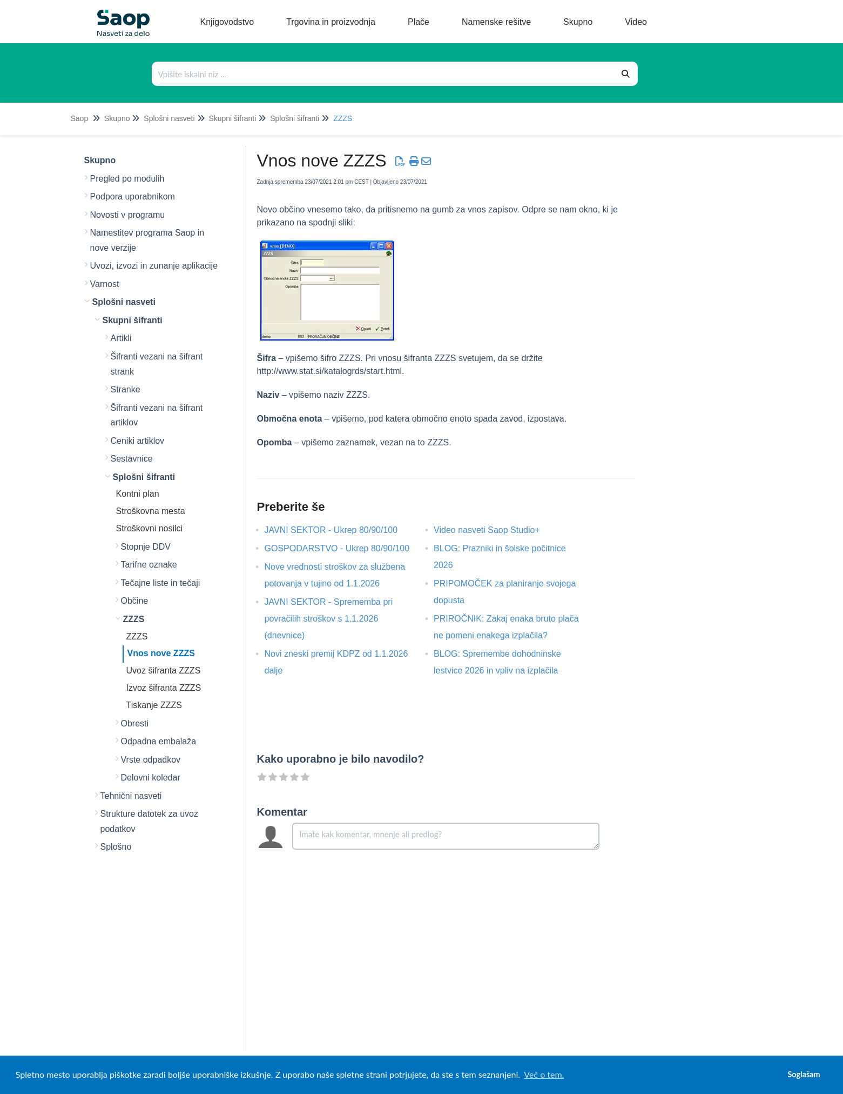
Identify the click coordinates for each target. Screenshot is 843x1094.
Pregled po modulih (127, 178)
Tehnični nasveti (131, 796)
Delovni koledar (150, 777)
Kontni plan (137, 493)
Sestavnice (132, 458)
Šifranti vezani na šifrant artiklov (157, 415)
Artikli (121, 338)
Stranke (125, 389)
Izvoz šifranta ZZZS (163, 687)
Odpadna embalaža (159, 741)
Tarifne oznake (149, 564)
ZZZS (342, 118)
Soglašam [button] (803, 1074)
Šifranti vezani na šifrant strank (157, 364)
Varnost (104, 284)
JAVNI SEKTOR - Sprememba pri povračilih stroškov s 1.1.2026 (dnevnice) (329, 618)
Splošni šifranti (294, 118)
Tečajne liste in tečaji (160, 583)
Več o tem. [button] (544, 1074)
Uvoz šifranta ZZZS (163, 670)
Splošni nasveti (169, 118)
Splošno (116, 846)
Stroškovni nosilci (149, 528)
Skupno (117, 118)
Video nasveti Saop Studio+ (495, 530)
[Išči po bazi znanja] (383, 74)
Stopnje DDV (146, 546)
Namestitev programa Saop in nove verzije (147, 240)
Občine (135, 600)
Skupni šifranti (232, 118)
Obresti (135, 723)
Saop (80, 118)
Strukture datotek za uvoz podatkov (149, 821)
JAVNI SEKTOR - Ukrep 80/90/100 (339, 530)
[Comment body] (445, 836)
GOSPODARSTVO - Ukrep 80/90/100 (345, 548)
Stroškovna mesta (150, 511)
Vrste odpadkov (151, 759)
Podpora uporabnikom (132, 196)
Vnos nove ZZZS (161, 653)
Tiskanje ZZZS (154, 705)
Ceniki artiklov (138, 440)
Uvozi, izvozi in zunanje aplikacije (154, 265)
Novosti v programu (127, 214)
